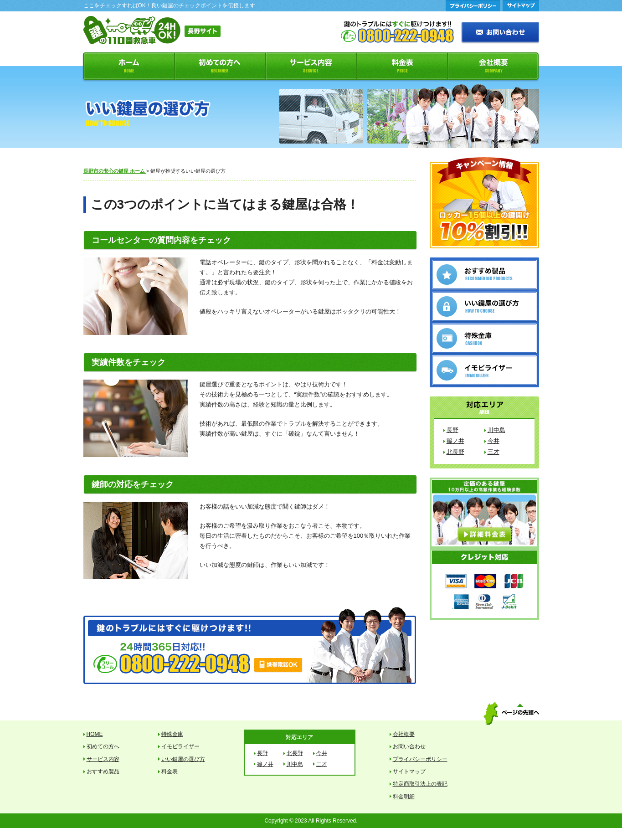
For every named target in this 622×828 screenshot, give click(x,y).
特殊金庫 (172, 734)
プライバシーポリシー (420, 759)
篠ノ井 (455, 440)
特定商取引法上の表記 (420, 784)
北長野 (455, 451)
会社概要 (494, 67)
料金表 (402, 67)
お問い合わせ (409, 746)
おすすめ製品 (103, 771)
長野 (452, 430)
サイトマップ (409, 771)
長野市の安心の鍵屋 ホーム (114, 171)
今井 (493, 440)
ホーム (128, 67)
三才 (493, 451)
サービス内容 (311, 67)
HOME (95, 734)
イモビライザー (180, 746)
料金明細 (404, 796)
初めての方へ (220, 67)
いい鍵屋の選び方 (183, 759)
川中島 (496, 430)
